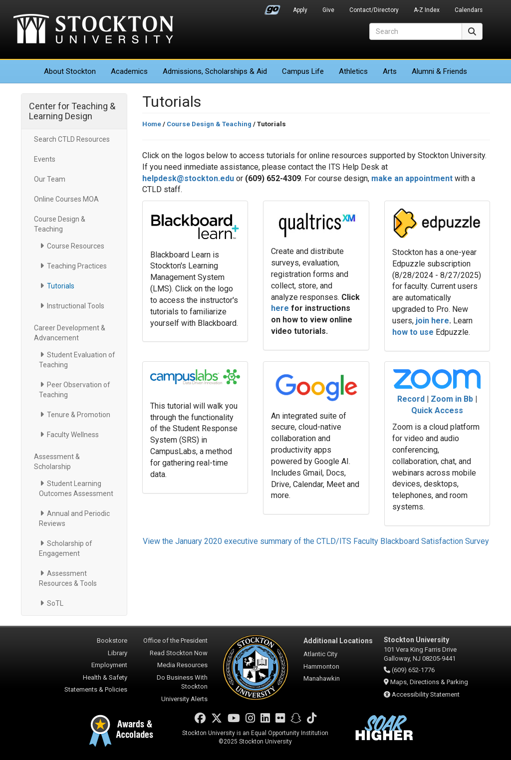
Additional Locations (338, 641)
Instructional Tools (75, 306)
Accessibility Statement (426, 694)
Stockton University (93, 30)
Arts (390, 71)
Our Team (49, 179)
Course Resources (75, 246)
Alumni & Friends (439, 71)
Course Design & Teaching (59, 224)
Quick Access (437, 410)
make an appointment (412, 178)
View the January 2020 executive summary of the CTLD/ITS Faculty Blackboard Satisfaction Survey (316, 541)
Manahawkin (321, 678)
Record (412, 399)
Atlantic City (320, 654)
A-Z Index (427, 9)
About (70, 71)
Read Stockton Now (179, 653)
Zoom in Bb (452, 399)
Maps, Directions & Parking (429, 682)
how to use (413, 332)
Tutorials (60, 286)
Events (44, 159)
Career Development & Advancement (69, 333)
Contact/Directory (374, 9)
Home (151, 124)
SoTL (55, 603)
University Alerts (184, 699)
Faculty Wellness (73, 435)
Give (328, 9)
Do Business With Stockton (182, 682)
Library (117, 653)
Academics (129, 71)
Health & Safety (105, 677)
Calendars (469, 9)
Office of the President (175, 640)
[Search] (415, 31)
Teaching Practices (77, 266)
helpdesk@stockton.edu (188, 178)
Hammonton (321, 666)
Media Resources (182, 665)
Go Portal (272, 7)
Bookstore (112, 640)
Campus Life (303, 71)
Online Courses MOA (66, 199)
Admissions (215, 71)
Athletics (353, 71)
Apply (300, 9)
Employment (109, 665)
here (280, 308)
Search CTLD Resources (72, 139)
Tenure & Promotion (78, 415)
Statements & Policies (95, 689)
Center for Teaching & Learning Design (72, 111)
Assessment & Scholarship (57, 462)
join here (432, 320)
